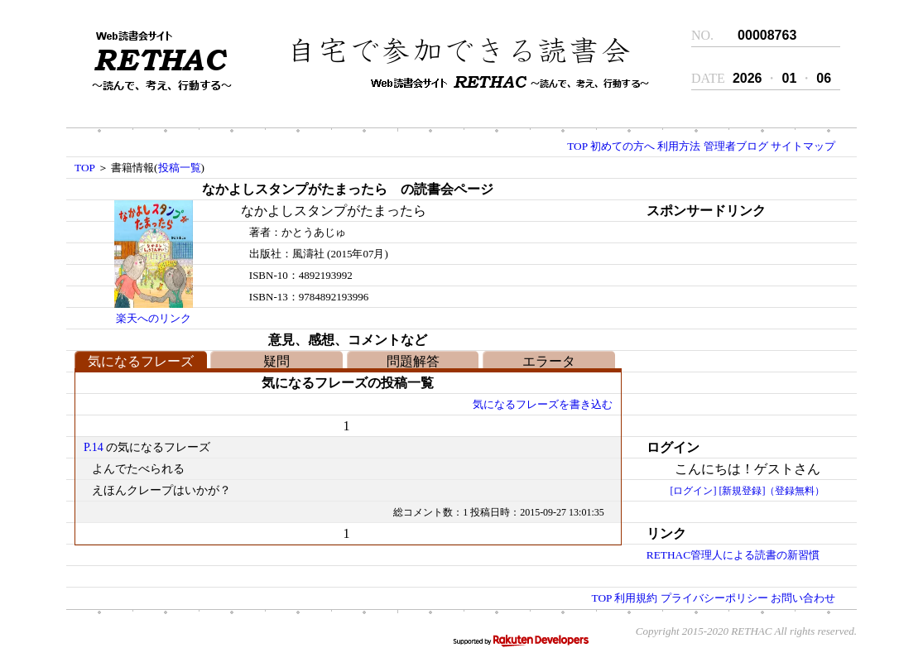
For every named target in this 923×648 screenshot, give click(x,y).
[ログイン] (693, 491)
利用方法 (678, 146)
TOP (577, 146)
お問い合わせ (803, 598)
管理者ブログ (736, 146)
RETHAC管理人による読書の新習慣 (733, 555)
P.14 (93, 447)
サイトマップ (803, 146)
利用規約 (635, 598)
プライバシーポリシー (714, 598)
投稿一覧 (179, 167)
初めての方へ (622, 146)
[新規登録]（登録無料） (771, 491)
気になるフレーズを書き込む (543, 404)
